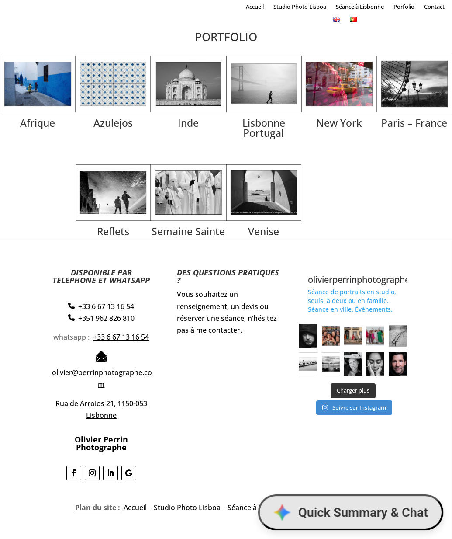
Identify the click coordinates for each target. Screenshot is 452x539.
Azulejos (113, 123)
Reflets (113, 231)
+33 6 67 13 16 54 (121, 337)
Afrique (37, 123)
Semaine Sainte (188, 231)
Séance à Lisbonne (360, 6)
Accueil (255, 6)
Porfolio (403, 6)
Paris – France (414, 123)
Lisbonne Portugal (263, 128)
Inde (188, 123)
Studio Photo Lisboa (299, 6)
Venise (263, 231)
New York (339, 123)
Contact (434, 6)
